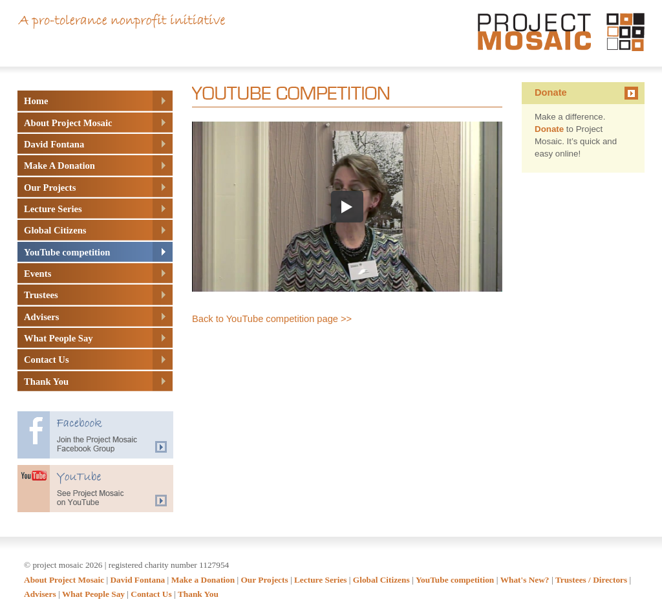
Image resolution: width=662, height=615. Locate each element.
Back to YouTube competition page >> (272, 319)
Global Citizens (381, 580)
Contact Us (151, 594)
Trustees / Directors (591, 580)
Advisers (40, 594)
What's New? (525, 580)
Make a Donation (203, 580)
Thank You (198, 594)
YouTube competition (455, 580)
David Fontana (137, 580)
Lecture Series (320, 580)
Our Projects (264, 580)
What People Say (93, 594)
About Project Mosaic (64, 580)
